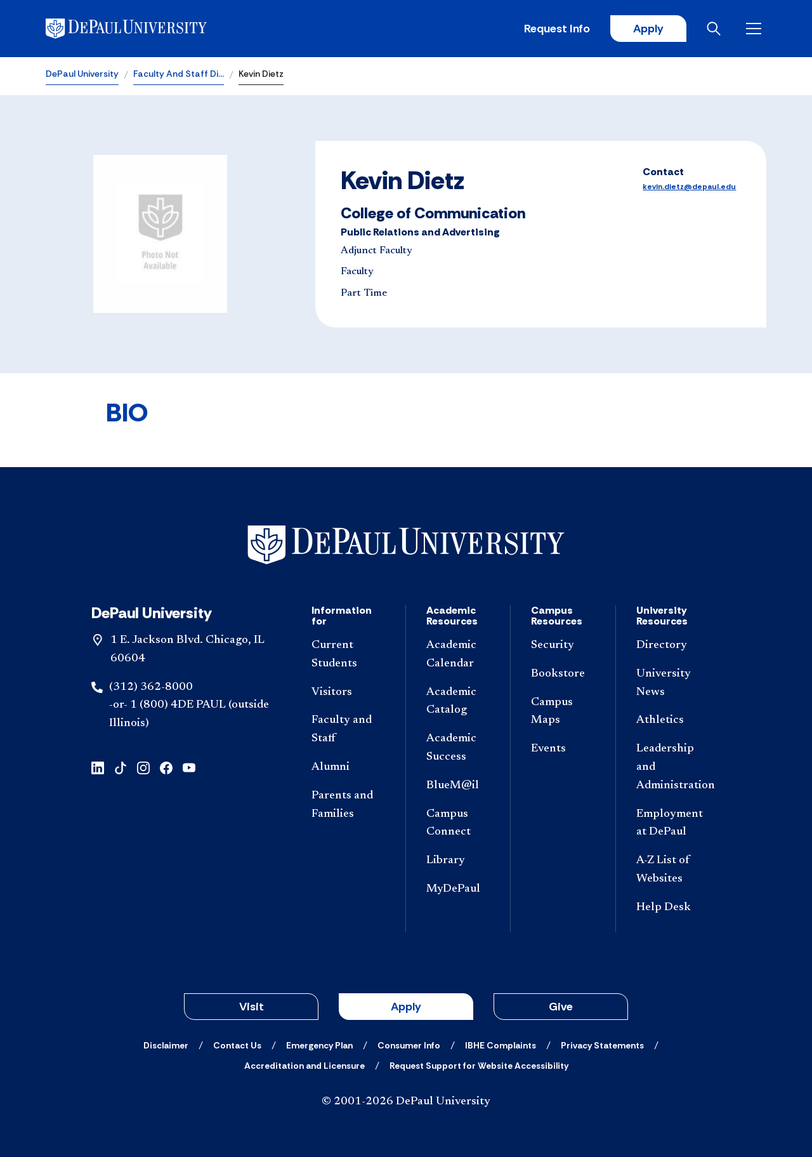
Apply (648, 28)
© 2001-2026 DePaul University (406, 1101)
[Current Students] (348, 655)
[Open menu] (756, 28)
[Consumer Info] (408, 1045)
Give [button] (561, 1006)
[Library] (458, 861)
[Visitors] (348, 693)
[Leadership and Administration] (673, 767)
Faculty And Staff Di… (178, 73)
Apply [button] (406, 1006)
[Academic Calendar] (458, 655)
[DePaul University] (145, 28)
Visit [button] (251, 1006)
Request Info (557, 28)
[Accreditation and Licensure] (304, 1066)
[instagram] (143, 767)
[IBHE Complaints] (500, 1045)
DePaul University (82, 73)
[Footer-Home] (406, 545)
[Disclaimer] (165, 1045)
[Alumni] (348, 767)
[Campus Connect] (458, 823)
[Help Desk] (673, 908)
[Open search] (716, 29)
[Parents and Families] (348, 805)
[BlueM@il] (458, 786)
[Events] (562, 749)
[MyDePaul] (458, 889)
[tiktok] (120, 767)
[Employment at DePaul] (673, 823)
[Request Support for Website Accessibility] (479, 1066)
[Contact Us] (237, 1045)
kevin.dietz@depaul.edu (689, 186)
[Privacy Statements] (602, 1045)
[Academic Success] (458, 748)
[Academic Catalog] (458, 702)
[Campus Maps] (562, 712)
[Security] (562, 646)
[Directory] (673, 646)
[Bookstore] (562, 674)
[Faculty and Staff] (348, 729)
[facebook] (166, 767)
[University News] (673, 683)
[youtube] (189, 767)
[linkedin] (97, 767)
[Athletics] (673, 720)
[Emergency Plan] (319, 1045)
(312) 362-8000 (151, 687)
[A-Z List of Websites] (673, 870)
